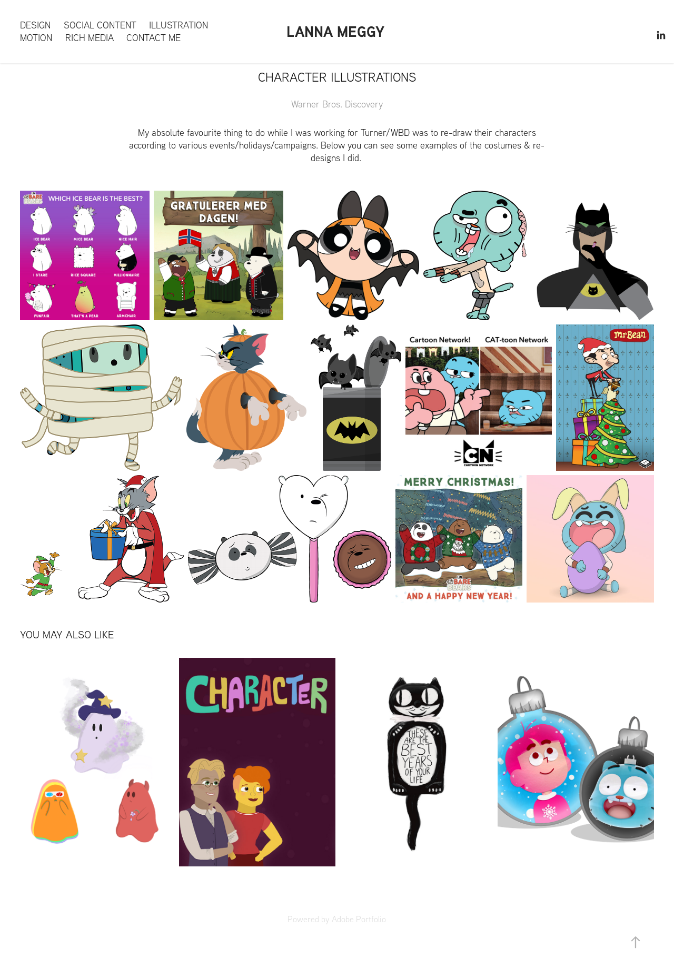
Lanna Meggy (335, 31)
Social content (100, 25)
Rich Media (89, 38)
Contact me (153, 38)
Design (35, 25)
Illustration (178, 25)
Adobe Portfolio (359, 919)
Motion (36, 38)
